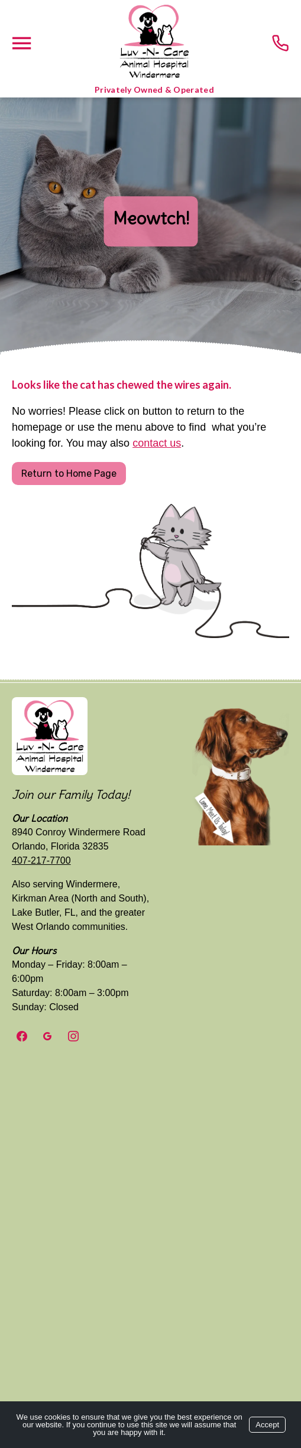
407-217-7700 (41, 860)
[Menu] (21, 43)
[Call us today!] (280, 43)
